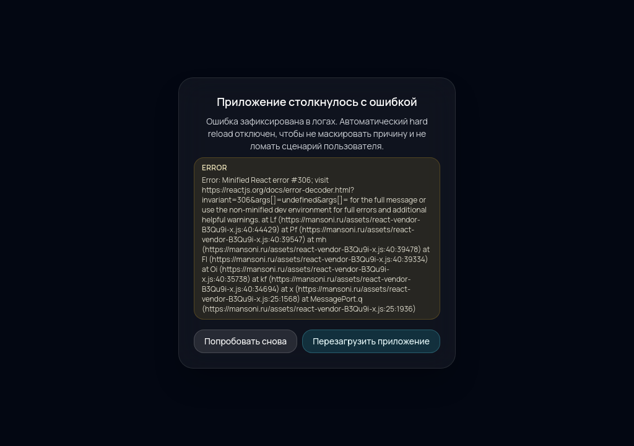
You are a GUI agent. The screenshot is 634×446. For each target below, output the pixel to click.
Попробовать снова (245, 341)
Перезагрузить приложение (371, 341)
